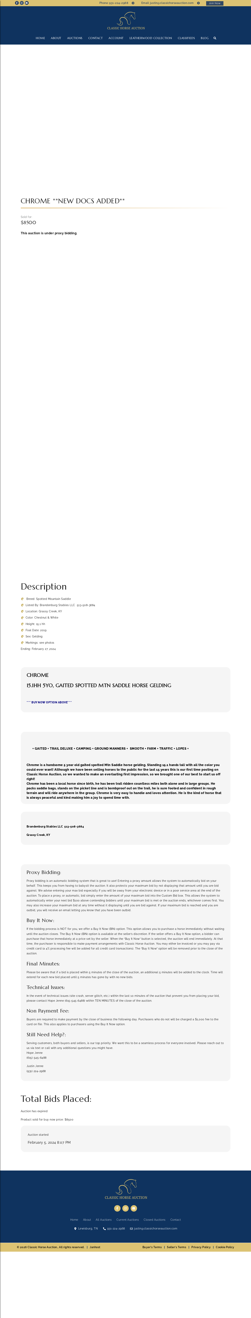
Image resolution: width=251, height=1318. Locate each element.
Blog (205, 38)
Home (40, 38)
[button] (215, 38)
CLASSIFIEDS (186, 38)
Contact (95, 38)
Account (116, 38)
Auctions (75, 38)
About (56, 38)
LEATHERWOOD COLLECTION (150, 38)
